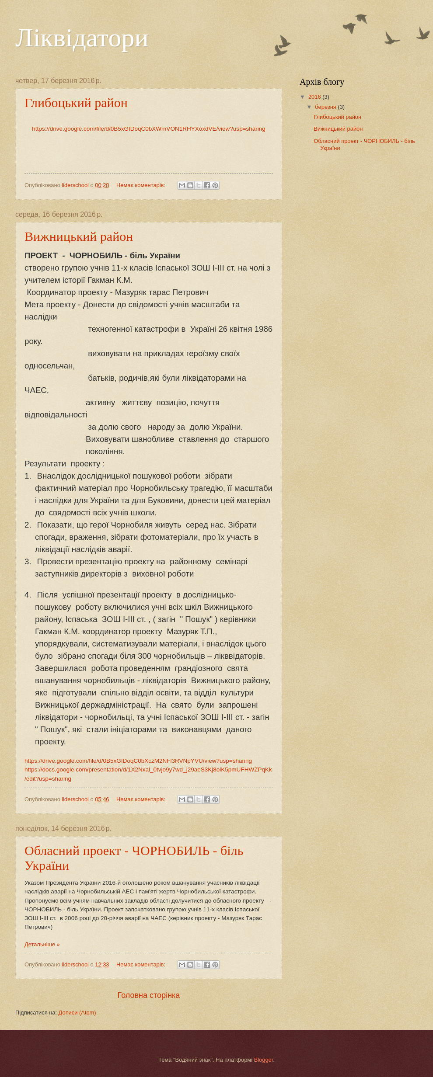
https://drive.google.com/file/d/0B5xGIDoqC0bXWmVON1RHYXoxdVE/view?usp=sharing (148, 128)
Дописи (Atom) (77, 1012)
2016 (315, 97)
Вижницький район (78, 236)
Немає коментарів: (141, 185)
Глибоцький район (76, 102)
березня (326, 107)
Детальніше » (42, 944)
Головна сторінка (149, 995)
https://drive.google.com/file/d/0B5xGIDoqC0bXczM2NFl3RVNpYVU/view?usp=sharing (138, 760)
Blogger (263, 1059)
